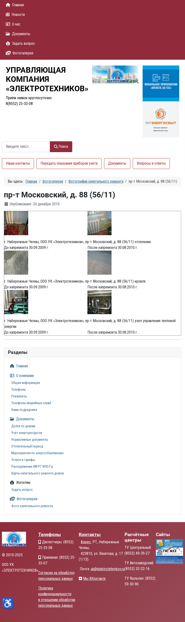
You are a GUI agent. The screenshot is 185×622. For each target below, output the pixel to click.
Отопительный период (27, 446)
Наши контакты (18, 163)
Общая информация (25, 383)
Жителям (19, 482)
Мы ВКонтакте (94, 578)
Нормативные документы (29, 439)
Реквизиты (19, 396)
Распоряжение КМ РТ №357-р (32, 466)
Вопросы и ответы (151, 163)
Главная (14, 5)
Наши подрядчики (24, 410)
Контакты (90, 534)
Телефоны (18, 389)
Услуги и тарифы (23, 460)
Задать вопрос (19, 43)
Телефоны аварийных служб (31, 403)
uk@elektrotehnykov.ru (108, 569)
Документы (17, 34)
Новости (14, 14)
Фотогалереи (18, 53)
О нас (12, 24)
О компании (21, 375)
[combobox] (26, 146)
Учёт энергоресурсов (26, 433)
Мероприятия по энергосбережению (37, 453)
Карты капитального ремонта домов (37, 473)
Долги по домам (23, 426)
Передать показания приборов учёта (69, 163)
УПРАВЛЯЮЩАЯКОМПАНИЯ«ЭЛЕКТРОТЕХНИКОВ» (47, 79)
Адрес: (86, 542)
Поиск (61, 146)
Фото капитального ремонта (32, 506)
